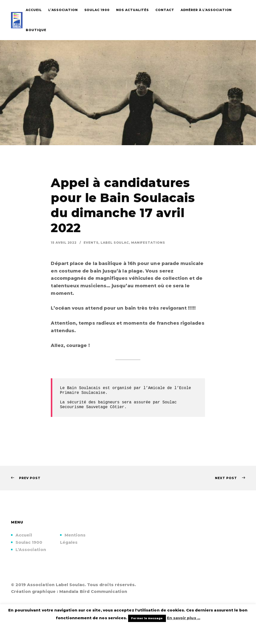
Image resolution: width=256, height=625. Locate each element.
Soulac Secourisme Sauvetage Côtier (119, 404)
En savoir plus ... (183, 617)
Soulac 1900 (29, 542)
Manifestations (148, 242)
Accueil (24, 535)
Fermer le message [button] (147, 618)
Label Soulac (115, 242)
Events (91, 242)
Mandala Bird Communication (93, 591)
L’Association (31, 549)
